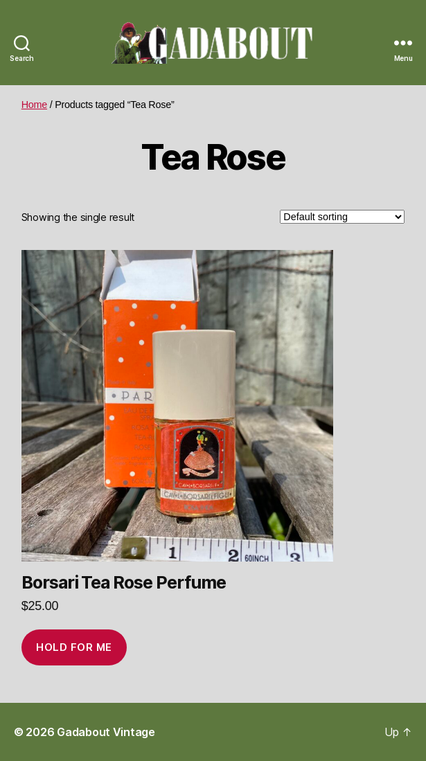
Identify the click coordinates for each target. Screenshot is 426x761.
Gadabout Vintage (106, 732)
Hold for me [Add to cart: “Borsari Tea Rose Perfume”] (74, 647)
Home (34, 104)
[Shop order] (342, 217)
